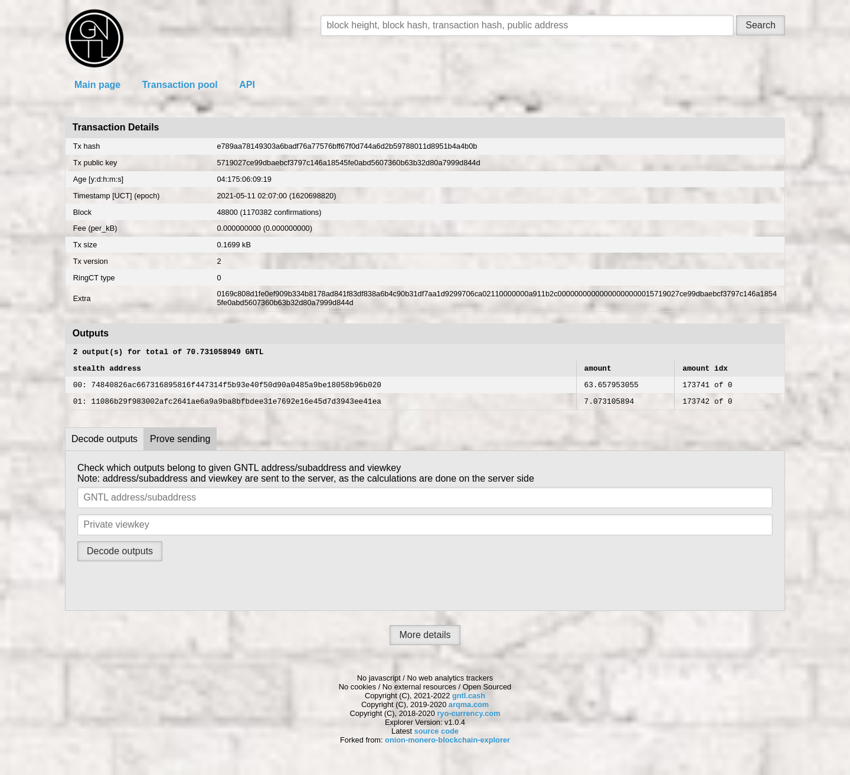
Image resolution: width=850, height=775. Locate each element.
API (247, 85)
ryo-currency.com (468, 720)
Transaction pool (180, 85)
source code (436, 738)
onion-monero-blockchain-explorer (447, 747)
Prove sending (180, 446)
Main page (97, 85)
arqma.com (469, 711)
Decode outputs (104, 446)
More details (424, 642)
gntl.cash (468, 702)
